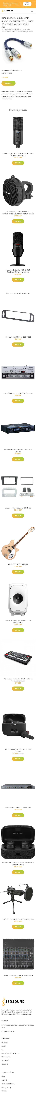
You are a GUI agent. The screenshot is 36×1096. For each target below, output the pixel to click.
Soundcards (5, 1060)
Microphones (5, 1057)
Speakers (13, 70)
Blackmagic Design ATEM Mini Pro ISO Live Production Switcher (18, 680)
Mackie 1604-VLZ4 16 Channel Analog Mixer (18, 975)
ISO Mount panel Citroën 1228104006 (18, 337)
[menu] (32, 10)
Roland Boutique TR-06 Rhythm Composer (18, 393)
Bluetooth (4, 1042)
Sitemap (4, 1091)
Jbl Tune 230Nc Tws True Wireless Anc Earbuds (18, 750)
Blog (3, 1077)
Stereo (19, 70)
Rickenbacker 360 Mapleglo (18, 564)
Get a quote (27, 3)
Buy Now (8, 83)
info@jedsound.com (8, 1031)
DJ (2, 1050)
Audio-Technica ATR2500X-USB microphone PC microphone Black (18, 154)
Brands (3, 1046)
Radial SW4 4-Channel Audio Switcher (18, 808)
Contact (4, 1080)
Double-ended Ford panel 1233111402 (18, 508)
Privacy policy (6, 1087)
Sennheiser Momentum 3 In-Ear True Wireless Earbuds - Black (18, 864)
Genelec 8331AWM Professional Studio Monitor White (18, 622)
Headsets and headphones (10, 1053)
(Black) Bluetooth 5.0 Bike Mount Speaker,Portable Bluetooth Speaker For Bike (18, 213)
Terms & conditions (7, 1084)
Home (3, 27)
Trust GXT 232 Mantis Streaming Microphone (18, 919)
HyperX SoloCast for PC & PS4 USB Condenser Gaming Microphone (18, 271)
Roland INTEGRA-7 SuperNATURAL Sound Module (18, 451)
